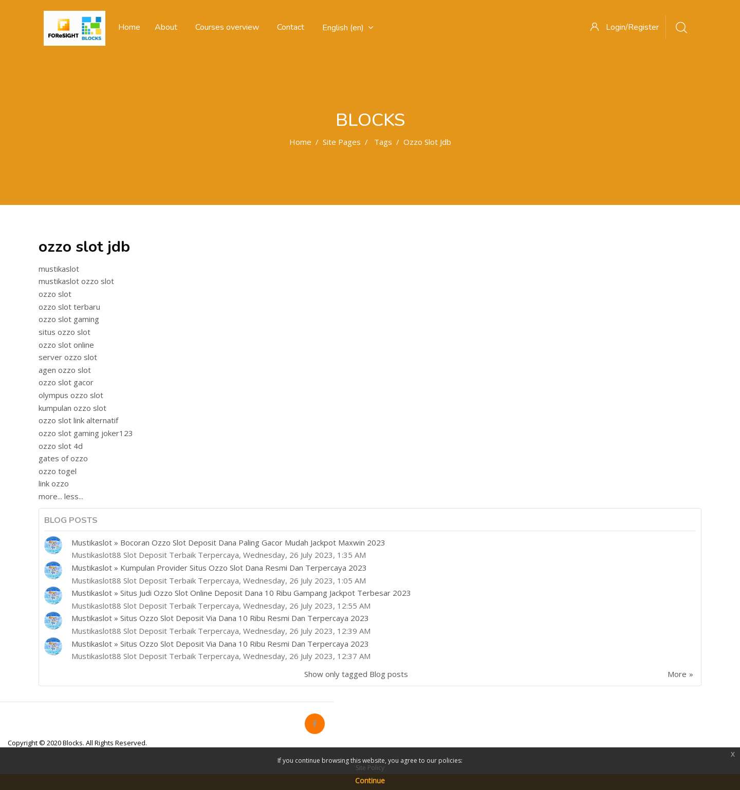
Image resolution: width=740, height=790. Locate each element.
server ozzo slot (68, 357)
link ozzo (54, 483)
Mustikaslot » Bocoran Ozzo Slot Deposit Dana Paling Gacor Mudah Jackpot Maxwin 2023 (228, 542)
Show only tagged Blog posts (356, 674)
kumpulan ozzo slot (72, 408)
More (677, 674)
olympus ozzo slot (71, 395)
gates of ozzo (63, 458)
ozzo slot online (66, 345)
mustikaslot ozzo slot (76, 281)
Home (300, 142)
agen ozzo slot (65, 370)
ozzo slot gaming (69, 319)
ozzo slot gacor (66, 382)
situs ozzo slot (64, 332)
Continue (370, 780)
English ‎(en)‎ (347, 27)
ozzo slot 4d (61, 446)
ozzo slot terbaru (69, 307)
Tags (383, 142)
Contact (290, 27)
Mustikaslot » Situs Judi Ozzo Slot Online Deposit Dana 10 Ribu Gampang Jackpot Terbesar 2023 (241, 593)
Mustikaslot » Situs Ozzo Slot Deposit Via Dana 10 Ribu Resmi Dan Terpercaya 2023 (220, 618)
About (166, 27)
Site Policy (370, 767)
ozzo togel (58, 471)
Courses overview (227, 27)
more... (50, 496)
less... (73, 496)
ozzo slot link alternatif (78, 420)
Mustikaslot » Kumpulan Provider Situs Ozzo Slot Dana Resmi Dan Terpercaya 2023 (219, 567)
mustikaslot (59, 269)
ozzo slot (55, 294)
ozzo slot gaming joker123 (86, 433)
